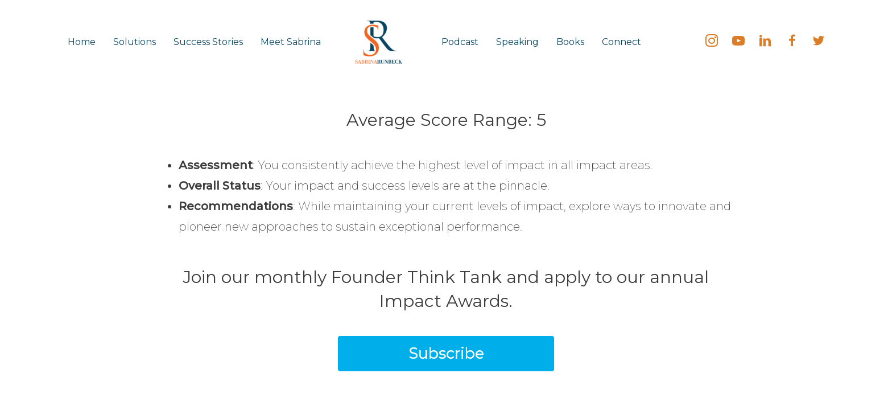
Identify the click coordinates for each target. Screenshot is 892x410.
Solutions (134, 41)
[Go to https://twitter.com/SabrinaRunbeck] (818, 42)
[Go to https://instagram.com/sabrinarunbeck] (711, 42)
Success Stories (208, 41)
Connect (621, 41)
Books (570, 41)
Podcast (459, 41)
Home (82, 41)
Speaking (517, 41)
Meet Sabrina (291, 41)
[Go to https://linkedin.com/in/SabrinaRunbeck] (765, 42)
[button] (446, 353)
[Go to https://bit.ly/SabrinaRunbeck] (738, 42)
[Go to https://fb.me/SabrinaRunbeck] (792, 42)
